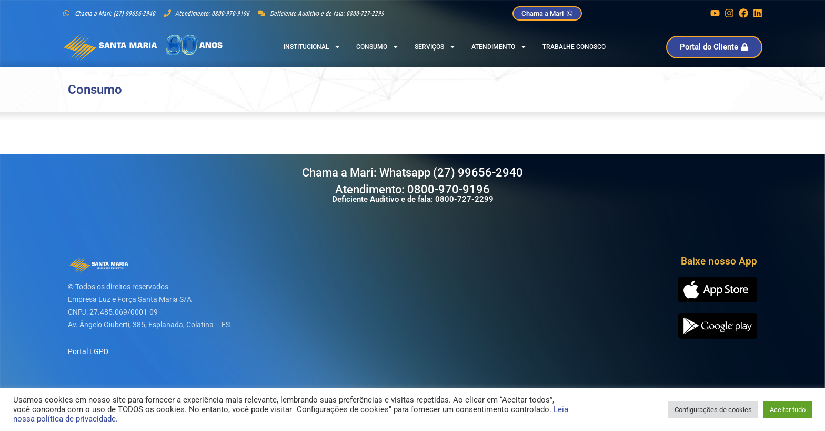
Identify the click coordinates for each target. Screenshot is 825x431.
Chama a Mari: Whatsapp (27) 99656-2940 (412, 172)
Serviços (435, 46)
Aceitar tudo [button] (788, 410)
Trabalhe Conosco (574, 47)
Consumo (377, 46)
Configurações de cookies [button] (713, 410)
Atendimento (499, 46)
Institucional (312, 46)
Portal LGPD (88, 351)
